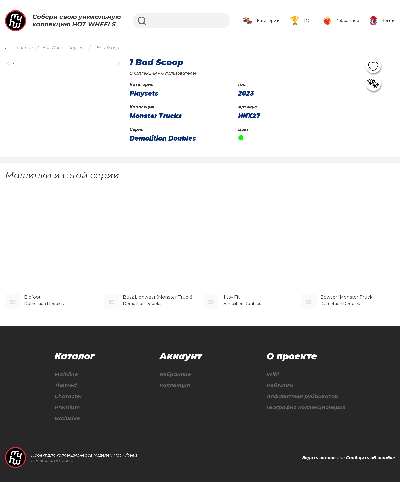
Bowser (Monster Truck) (347, 297)
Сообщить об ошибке (370, 457)
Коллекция (174, 385)
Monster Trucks (156, 116)
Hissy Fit (231, 297)
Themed (66, 385)
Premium (67, 407)
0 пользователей (179, 73)
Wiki (273, 374)
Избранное (175, 374)
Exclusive (67, 418)
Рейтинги (280, 385)
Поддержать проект (52, 460)
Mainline (66, 374)
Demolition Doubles (163, 138)
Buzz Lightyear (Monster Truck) (157, 297)
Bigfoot (32, 297)
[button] (8, 63)
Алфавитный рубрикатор (302, 396)
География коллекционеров (306, 407)
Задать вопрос (319, 457)
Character (68, 396)
